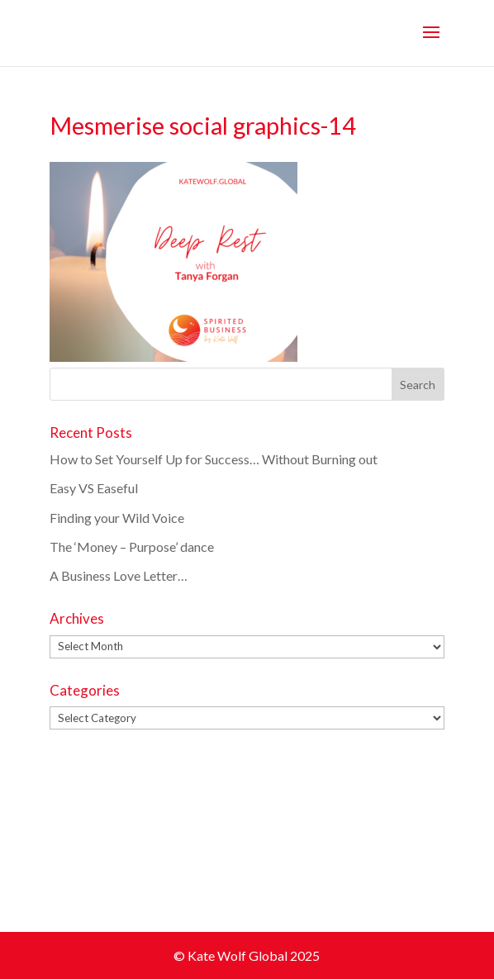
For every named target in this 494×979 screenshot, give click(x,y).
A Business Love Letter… (119, 575)
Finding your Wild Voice (117, 517)
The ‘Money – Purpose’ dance (132, 546)
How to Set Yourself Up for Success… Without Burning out (215, 459)
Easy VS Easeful (94, 488)
